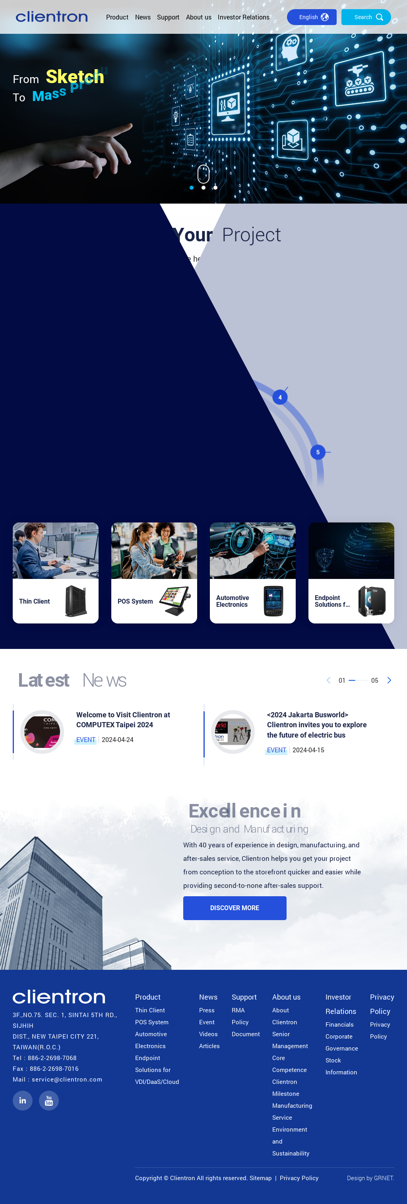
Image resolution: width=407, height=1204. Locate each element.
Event (207, 1022)
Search (363, 17)
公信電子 (51, 16)
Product (117, 17)
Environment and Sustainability (291, 1141)
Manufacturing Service (292, 1111)
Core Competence (289, 1064)
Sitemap (261, 1178)
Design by (359, 1178)
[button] (192, 188)
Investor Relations (243, 17)
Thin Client (150, 1010)
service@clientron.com (67, 1079)
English (308, 17)
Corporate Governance (342, 1042)
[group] (203, 102)
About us (198, 17)
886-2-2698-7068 (52, 1058)
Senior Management (290, 1040)
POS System (152, 1022)
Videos (208, 1034)
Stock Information (341, 1066)
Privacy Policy (382, 1004)
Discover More (234, 908)
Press (207, 1010)
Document (246, 1034)
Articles (209, 1046)
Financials (340, 1024)
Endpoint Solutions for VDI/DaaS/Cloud (157, 1070)
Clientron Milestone (285, 1087)
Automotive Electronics (151, 1040)
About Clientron (284, 1016)
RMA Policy (240, 1016)
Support (168, 17)
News (143, 17)
